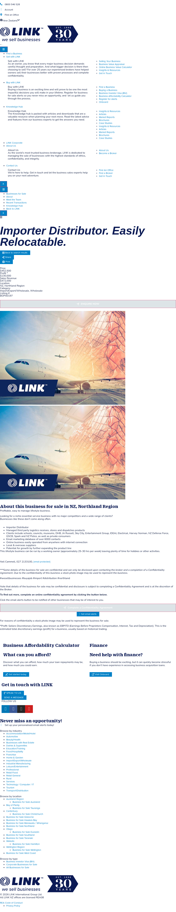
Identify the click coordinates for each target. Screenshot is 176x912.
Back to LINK (13, 209)
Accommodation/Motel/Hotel (20, 733)
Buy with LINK (13, 82)
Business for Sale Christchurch (28, 814)
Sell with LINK (13, 57)
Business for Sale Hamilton (26, 844)
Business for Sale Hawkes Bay (21, 820)
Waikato (10, 841)
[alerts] (1, 725)
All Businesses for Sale (17, 867)
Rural (8, 778)
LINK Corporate (14, 143)
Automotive (12, 736)
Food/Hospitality (14, 751)
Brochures (104, 120)
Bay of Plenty (12, 805)
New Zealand (10, 20)
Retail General (13, 776)
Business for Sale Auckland (26, 802)
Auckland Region (15, 799)
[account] (1, 9)
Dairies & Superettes (16, 746)
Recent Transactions (16, 203)
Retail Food (12, 773)
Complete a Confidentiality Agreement (90, 607)
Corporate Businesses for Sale (21, 864)
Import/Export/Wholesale (18, 761)
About (9, 197)
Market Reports (107, 117)
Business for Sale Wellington (27, 850)
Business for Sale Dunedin (26, 832)
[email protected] (41, 562)
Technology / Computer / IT (20, 784)
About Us (11, 146)
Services (10, 781)
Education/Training (15, 748)
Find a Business (14, 53)
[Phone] (1, 4)
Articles (102, 114)
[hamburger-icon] (4, 49)
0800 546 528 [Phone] (12, 4)
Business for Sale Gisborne (20, 817)
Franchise (11, 755)
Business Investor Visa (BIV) (20, 861)
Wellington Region (15, 847)
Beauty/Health (13, 740)
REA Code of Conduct (11, 903)
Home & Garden (14, 758)
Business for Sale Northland (20, 826)
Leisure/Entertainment (17, 766)
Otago (9, 829)
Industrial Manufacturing (18, 763)
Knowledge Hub (14, 107)
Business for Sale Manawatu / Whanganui (27, 823)
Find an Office (12, 15)
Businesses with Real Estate (20, 743)
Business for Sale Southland (20, 835)
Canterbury (12, 811)
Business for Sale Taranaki (19, 838)
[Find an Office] (1, 14)
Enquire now (90, 304)
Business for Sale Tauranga (26, 808)
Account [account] (9, 10)
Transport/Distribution (17, 791)
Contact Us (12, 166)
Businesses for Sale (16, 194)
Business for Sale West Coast (21, 853)
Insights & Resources (109, 111)
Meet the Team (13, 200)
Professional (12, 770)
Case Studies (105, 123)
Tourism (10, 788)
